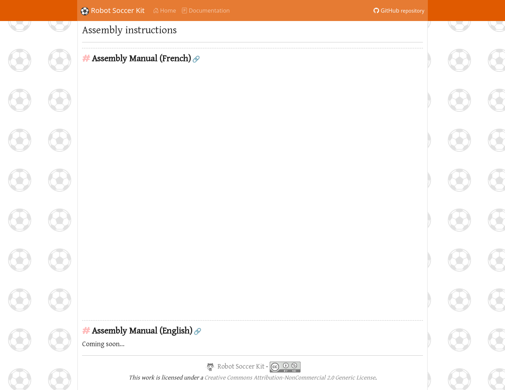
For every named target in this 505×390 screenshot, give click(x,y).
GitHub (398, 10)
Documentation (206, 10)
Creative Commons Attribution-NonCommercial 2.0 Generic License (289, 377)
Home (164, 10)
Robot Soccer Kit (112, 10)
